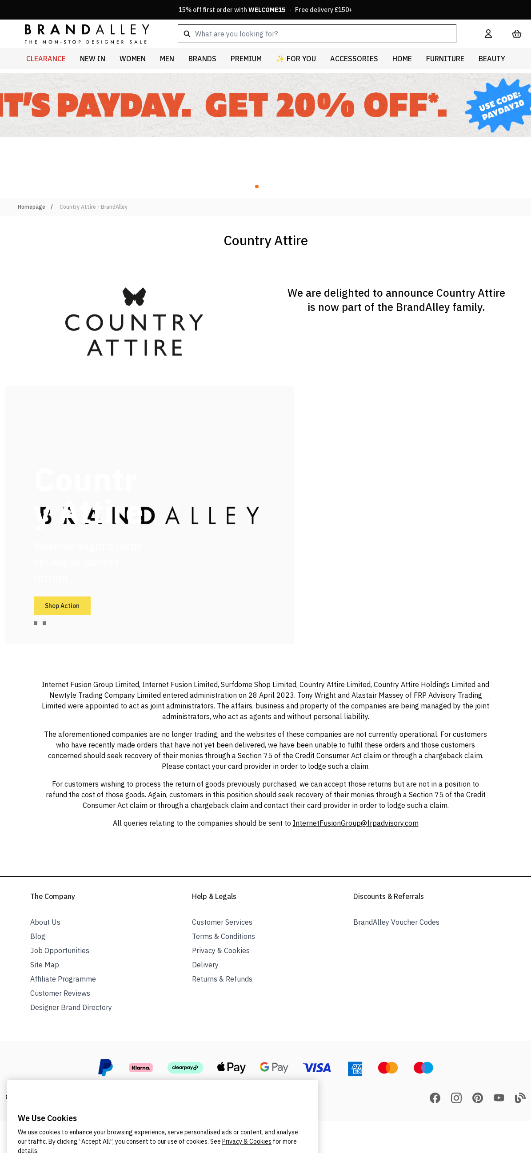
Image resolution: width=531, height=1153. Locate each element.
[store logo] (80, 34)
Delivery (205, 964)
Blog (37, 936)
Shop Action (62, 606)
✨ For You (296, 58)
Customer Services (222, 922)
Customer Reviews (60, 993)
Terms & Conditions (223, 936)
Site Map (44, 964)
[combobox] (317, 33)
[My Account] (488, 34)
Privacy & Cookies (221, 950)
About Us (45, 922)
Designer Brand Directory (71, 1007)
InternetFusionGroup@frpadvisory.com (356, 823)
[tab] (35, 623)
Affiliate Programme (63, 978)
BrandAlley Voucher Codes (396, 922)
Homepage (31, 206)
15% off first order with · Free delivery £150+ (266, 10)
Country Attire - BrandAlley (94, 206)
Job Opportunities (59, 950)
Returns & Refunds (222, 978)
